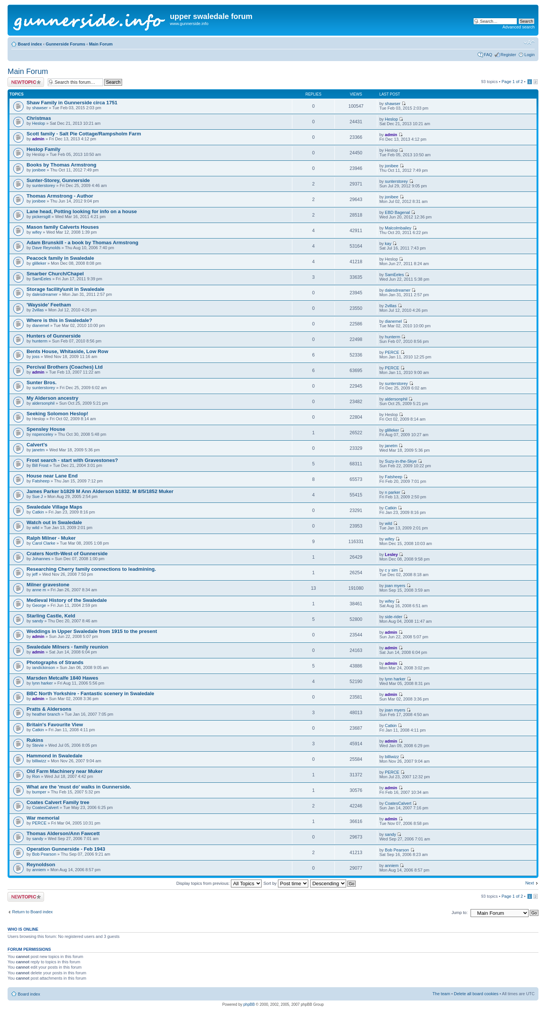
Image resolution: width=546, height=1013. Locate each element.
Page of (512, 81)
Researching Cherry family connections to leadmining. (91, 569)
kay (388, 243)
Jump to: (460, 912)
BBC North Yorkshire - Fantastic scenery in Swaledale (90, 693)
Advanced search (518, 27)
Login (529, 54)
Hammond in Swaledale (54, 756)
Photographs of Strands (55, 662)
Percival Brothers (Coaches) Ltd (65, 367)
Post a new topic (26, 82)
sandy (37, 621)
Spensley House (46, 429)
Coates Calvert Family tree (58, 802)
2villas (38, 310)
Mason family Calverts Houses (63, 227)
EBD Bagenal (397, 212)
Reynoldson (41, 864)
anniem (39, 869)
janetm (38, 450)
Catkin (38, 512)
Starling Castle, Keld (51, 616)
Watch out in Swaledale (54, 522)
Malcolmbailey (398, 228)
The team (441, 993)
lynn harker (42, 683)
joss (36, 356)
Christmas (39, 118)
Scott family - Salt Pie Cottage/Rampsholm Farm (84, 134)
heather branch (46, 714)
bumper (39, 792)
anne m (39, 589)
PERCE (392, 352)
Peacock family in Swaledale (60, 258)
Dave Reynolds (46, 247)
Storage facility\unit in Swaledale (65, 289)
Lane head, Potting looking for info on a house (82, 211)
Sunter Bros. (41, 382)
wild (35, 527)
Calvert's (37, 445)
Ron (36, 776)
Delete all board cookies (476, 993)
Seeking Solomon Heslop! (57, 413)
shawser (40, 107)
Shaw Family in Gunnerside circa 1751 (72, 102)
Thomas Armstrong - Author (60, 196)
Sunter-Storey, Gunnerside (58, 180)
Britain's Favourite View (55, 724)
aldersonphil (43, 403)
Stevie (38, 745)
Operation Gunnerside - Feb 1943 (66, 849)
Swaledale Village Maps (54, 507)
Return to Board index (32, 911)
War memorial (43, 818)
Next (529, 883)
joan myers (395, 585)
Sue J (37, 496)
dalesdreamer (45, 294)
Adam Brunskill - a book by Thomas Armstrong (82, 242)
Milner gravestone (48, 584)
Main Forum (101, 44)
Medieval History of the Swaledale (67, 600)
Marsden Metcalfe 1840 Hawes (62, 678)
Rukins (35, 740)
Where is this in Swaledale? (59, 320)
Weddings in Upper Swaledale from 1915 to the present (92, 631)
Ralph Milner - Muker (51, 538)
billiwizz (39, 761)
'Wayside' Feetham (49, 305)
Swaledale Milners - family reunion (67, 647)
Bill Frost (40, 465)
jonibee (39, 170)
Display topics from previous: (219, 883)
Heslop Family (43, 149)
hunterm (39, 341)
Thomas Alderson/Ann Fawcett (63, 833)
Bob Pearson (44, 854)
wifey (37, 232)
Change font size (529, 42)
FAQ (488, 54)
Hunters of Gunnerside (54, 336)
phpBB (249, 1004)
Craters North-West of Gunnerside (67, 553)
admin (38, 139)
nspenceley (42, 434)
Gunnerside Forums (65, 44)
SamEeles (41, 278)
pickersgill (41, 216)
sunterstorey (43, 185)
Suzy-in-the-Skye (401, 461)
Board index (30, 44)
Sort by (286, 883)
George (39, 605)
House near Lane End (52, 476)
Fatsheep (41, 481)
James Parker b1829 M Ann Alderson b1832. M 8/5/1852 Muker (100, 491)
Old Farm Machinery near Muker (65, 771)
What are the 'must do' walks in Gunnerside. (79, 787)
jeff (35, 574)
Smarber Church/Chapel (55, 273)
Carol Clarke (43, 543)
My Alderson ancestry (52, 398)
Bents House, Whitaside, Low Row (67, 351)
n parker (392, 492)
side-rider (393, 616)
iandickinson (43, 667)
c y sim (391, 570)
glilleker (39, 263)
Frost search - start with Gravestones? (72, 460)
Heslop (38, 123)
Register (508, 54)
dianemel (40, 325)
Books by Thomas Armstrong (61, 165)
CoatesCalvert (45, 807)
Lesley (391, 554)
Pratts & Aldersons (49, 709)
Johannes (41, 558)
